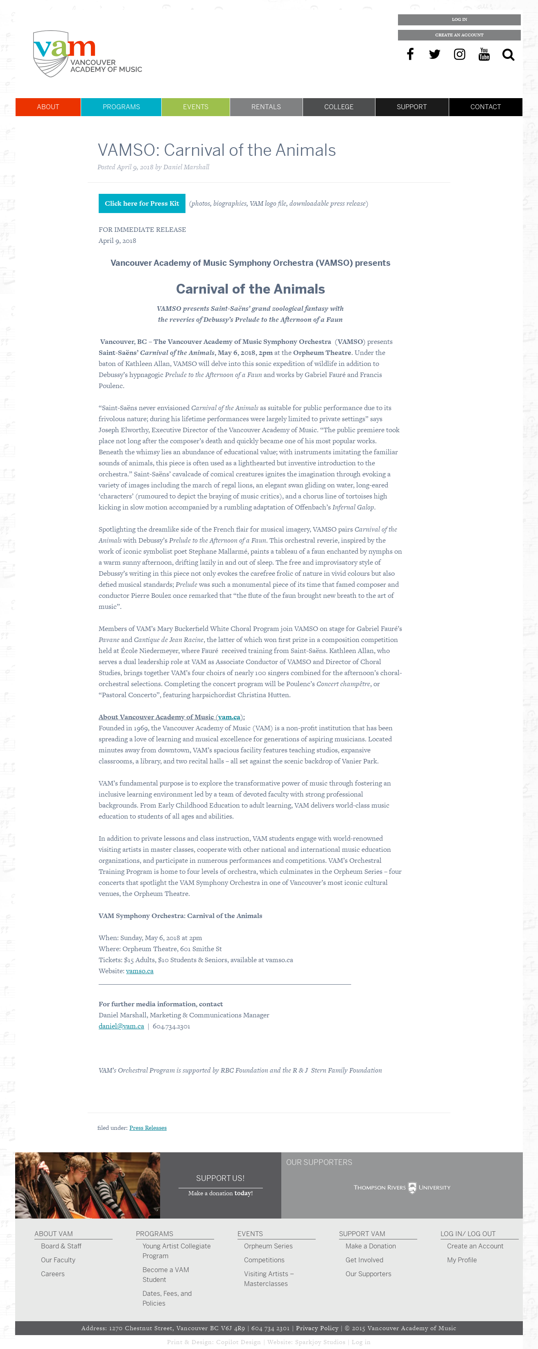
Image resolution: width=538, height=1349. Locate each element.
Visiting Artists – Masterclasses (269, 1279)
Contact (485, 107)
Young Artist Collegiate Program (176, 1251)
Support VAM (362, 1234)
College (339, 107)
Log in (361, 1342)
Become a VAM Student (165, 1275)
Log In (459, 19)
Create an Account (459, 35)
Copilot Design (238, 1342)
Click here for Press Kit (142, 203)
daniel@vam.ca (121, 1026)
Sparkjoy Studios (320, 1342)
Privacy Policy (317, 1328)
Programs (121, 107)
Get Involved (364, 1260)
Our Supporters (368, 1274)
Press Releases (148, 1127)
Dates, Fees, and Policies (167, 1298)
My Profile (462, 1260)
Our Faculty (58, 1260)
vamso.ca (140, 971)
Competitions (264, 1260)
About (48, 107)
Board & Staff (61, 1246)
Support (412, 107)
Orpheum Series (268, 1246)
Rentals (266, 107)
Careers (53, 1274)
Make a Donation (371, 1246)
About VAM (53, 1234)
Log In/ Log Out (468, 1234)
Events (195, 107)
